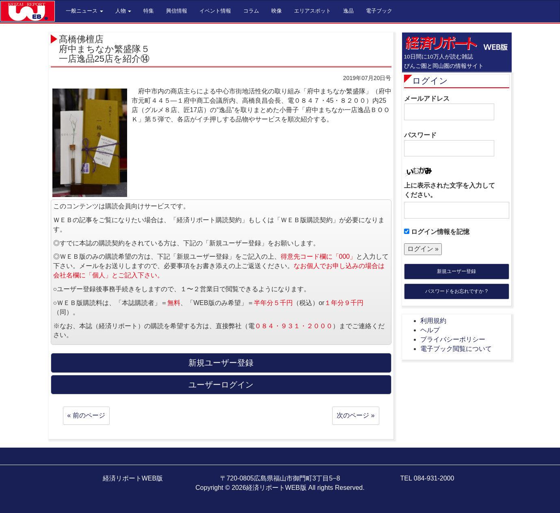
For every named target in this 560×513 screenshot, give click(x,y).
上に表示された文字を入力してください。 (449, 190)
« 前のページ (86, 415)
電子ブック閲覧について (456, 348)
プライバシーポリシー (452, 339)
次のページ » (355, 415)
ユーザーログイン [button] (220, 384)
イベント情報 (215, 11)
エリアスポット (312, 11)
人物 (123, 11)
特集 (148, 11)
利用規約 (433, 320)
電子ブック (379, 11)
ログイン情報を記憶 (436, 231)
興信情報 (176, 11)
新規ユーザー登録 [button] (220, 362)
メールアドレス (449, 107)
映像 (276, 11)
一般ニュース (84, 11)
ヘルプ (430, 330)
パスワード (449, 144)
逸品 (348, 11)
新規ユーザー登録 (456, 271)
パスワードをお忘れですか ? (456, 291)
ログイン (430, 80)
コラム (251, 11)
